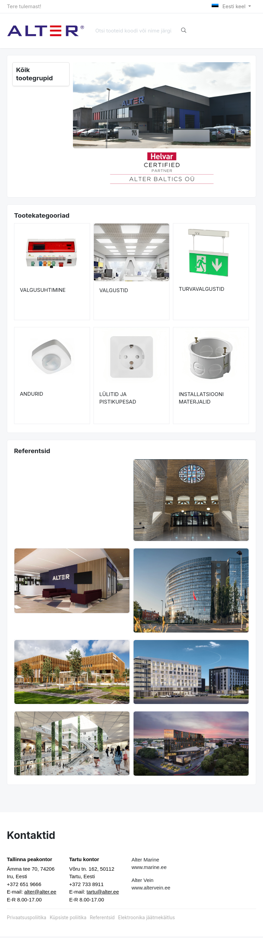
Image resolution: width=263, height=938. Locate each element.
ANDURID (31, 395)
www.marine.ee (149, 868)
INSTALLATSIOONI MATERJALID (201, 399)
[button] (82, 167)
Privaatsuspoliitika (26, 919)
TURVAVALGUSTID (201, 290)
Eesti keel (229, 6)
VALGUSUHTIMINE (43, 291)
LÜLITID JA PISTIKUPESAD (117, 399)
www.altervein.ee (151, 889)
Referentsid (102, 919)
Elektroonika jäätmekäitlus (146, 919)
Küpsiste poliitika (68, 919)
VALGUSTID (113, 291)
